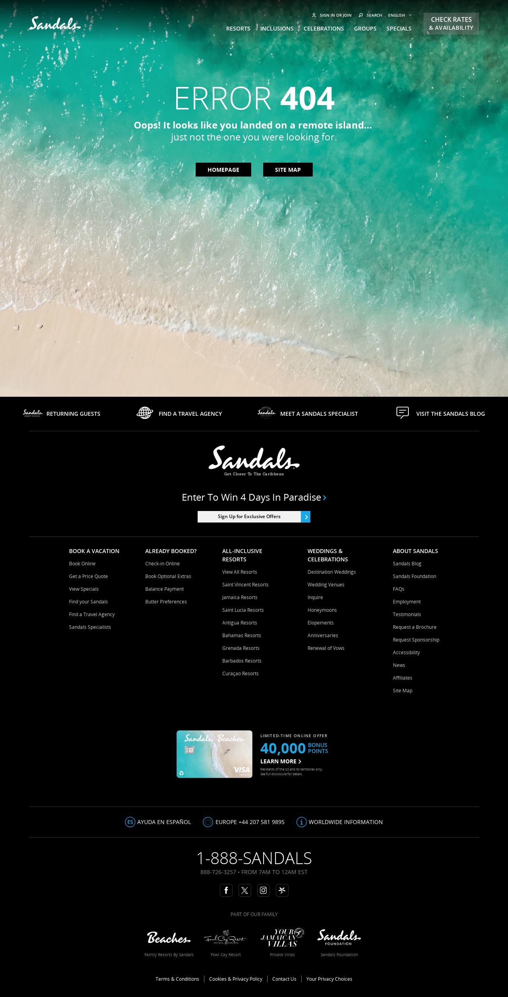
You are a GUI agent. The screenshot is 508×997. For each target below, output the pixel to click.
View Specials (84, 589)
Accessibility (406, 652)
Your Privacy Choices (329, 979)
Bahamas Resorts (241, 635)
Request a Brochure (415, 627)
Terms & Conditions (177, 979)
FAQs (398, 589)
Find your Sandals (88, 601)
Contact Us (284, 979)
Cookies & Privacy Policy (235, 979)
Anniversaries (323, 635)
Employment (407, 601)
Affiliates (402, 677)
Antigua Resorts (239, 622)
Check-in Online (162, 563)
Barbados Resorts (242, 660)
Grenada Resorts (241, 648)
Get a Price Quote (88, 576)
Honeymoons (322, 610)
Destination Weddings (332, 572)
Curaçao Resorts (240, 673)
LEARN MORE (280, 761)
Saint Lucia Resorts (243, 610)
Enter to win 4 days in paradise (254, 497)
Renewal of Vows (326, 648)
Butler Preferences (166, 601)
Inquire (315, 597)
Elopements (321, 622)
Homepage (223, 169)
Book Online (82, 563)
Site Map (402, 690)
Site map (288, 169)
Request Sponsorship (416, 639)
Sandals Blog (407, 563)
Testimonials (407, 614)
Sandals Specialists (90, 627)
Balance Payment (164, 589)
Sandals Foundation (414, 576)
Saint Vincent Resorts (245, 584)
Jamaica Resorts (240, 597)
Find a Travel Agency (92, 614)
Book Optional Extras (168, 576)
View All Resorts (239, 572)
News (399, 665)
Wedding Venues (326, 584)
